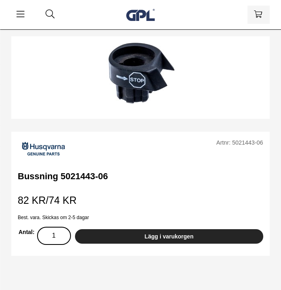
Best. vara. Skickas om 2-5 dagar (53, 217)
